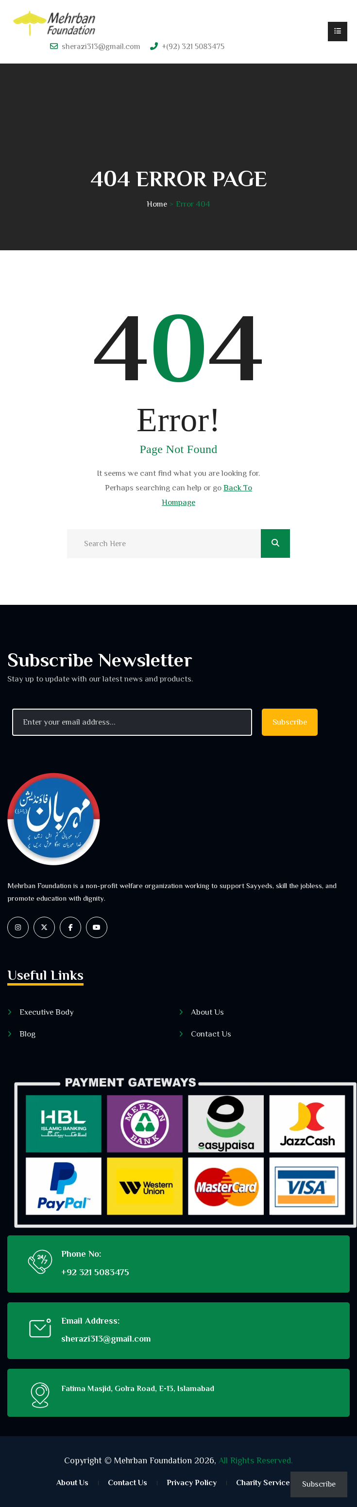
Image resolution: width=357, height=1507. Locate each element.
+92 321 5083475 (95, 1272)
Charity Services (265, 1482)
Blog (27, 1033)
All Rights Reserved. (256, 1460)
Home (157, 204)
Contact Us (211, 1033)
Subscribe (319, 1484)
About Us (207, 1012)
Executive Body (46, 1012)
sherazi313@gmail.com (101, 46)
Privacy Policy (192, 1482)
